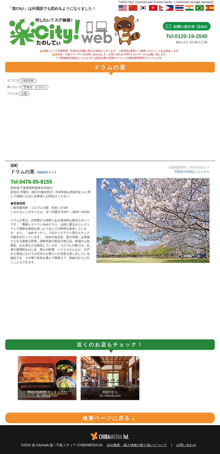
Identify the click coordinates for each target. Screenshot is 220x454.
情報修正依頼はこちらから (192, 171)
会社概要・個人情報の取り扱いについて (137, 445)
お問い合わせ (186, 445)
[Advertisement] (110, 129)
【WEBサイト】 (46, 172)
